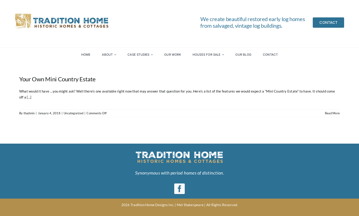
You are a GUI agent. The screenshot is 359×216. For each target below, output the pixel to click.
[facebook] (179, 188)
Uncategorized (73, 113)
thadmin (29, 113)
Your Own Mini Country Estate (57, 79)
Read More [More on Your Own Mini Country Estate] (332, 113)
